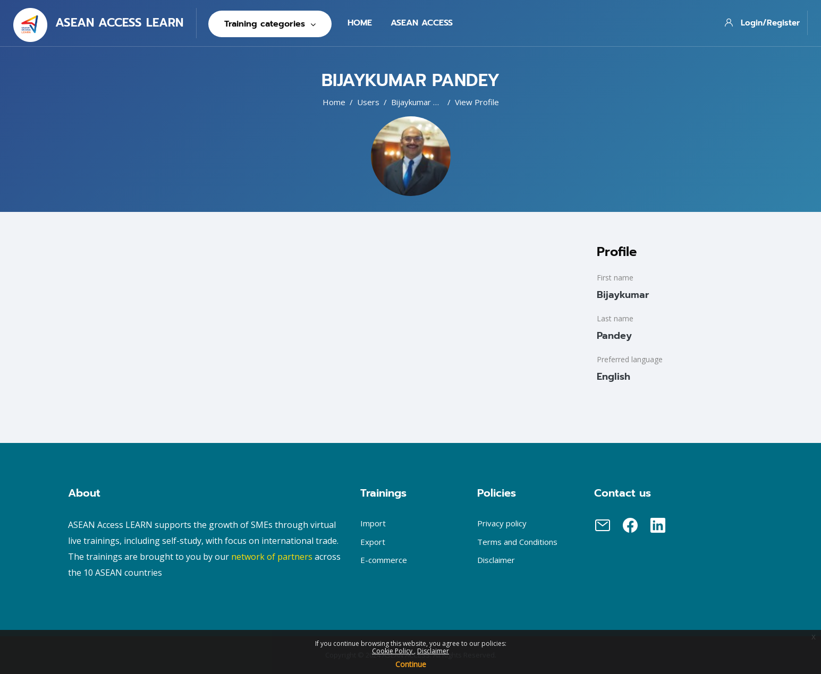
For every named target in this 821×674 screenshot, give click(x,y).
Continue (410, 664)
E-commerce (383, 559)
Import (373, 523)
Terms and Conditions (517, 541)
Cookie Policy (393, 650)
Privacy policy (502, 523)
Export (372, 541)
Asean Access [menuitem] (422, 22)
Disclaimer (433, 650)
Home (334, 102)
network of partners (271, 556)
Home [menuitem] (360, 22)
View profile (477, 102)
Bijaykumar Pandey (426, 102)
